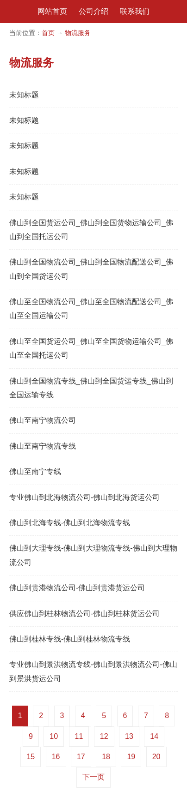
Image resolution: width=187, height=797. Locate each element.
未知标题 (24, 95)
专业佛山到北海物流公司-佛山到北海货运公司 (84, 497)
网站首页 (52, 11)
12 (104, 736)
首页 (48, 32)
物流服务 (78, 32)
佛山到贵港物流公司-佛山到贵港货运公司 (77, 588)
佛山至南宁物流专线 (42, 446)
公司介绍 (93, 11)
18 (106, 757)
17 (81, 757)
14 (154, 736)
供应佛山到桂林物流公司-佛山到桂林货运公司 (84, 613)
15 (30, 757)
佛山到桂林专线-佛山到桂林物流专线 (69, 639)
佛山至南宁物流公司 (42, 420)
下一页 (93, 777)
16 (56, 757)
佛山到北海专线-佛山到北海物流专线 (69, 523)
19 (131, 757)
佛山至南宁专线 (35, 471)
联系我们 (135, 11)
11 (79, 736)
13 (129, 736)
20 (156, 757)
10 (54, 736)
